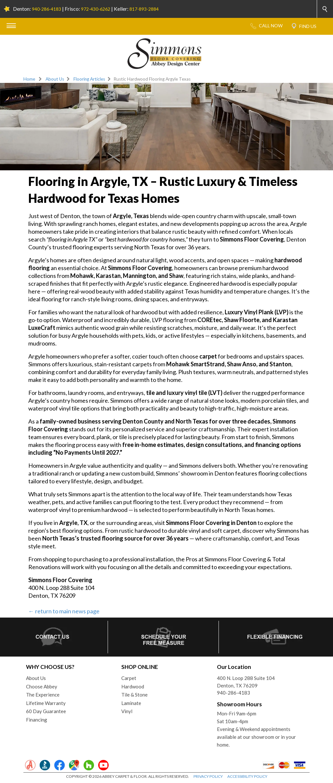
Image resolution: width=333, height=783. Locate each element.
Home (29, 79)
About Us (55, 79)
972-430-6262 (95, 9)
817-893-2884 (144, 9)
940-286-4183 (46, 9)
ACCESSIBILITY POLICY (247, 776)
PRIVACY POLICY (208, 776)
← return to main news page (64, 611)
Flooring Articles (89, 79)
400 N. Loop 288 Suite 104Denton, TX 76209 (246, 681)
